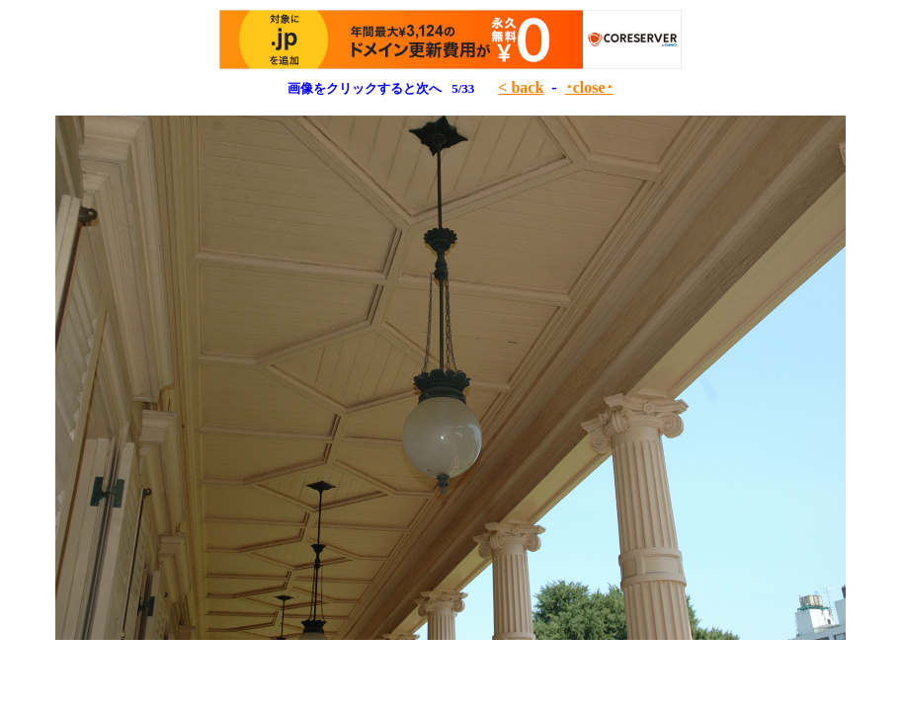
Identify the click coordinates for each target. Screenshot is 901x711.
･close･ (589, 87)
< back (520, 87)
